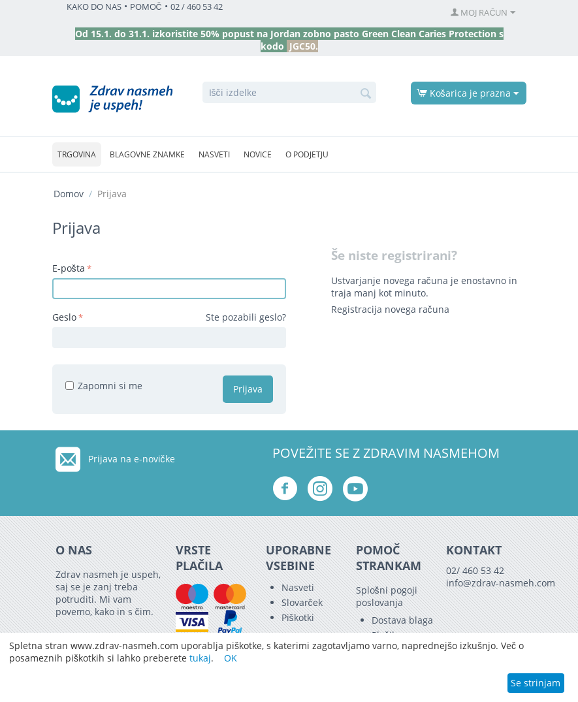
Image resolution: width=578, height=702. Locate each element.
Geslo (64, 317)
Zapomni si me (103, 385)
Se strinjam (535, 683)
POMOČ (146, 6)
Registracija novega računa (390, 309)
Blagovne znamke (147, 154)
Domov (69, 193)
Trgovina (76, 154)
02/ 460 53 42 (475, 570)
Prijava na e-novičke (131, 459)
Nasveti (214, 154)
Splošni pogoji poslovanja (386, 596)
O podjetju (307, 154)
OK (230, 658)
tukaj (200, 658)
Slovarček (302, 602)
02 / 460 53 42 (196, 6)
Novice (258, 154)
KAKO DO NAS (94, 6)
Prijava (248, 389)
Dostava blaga (402, 620)
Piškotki (297, 617)
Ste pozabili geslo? (246, 317)
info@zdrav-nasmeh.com (500, 583)
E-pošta (68, 268)
